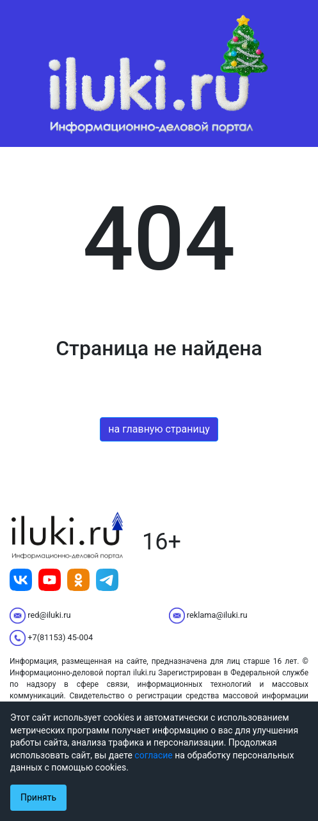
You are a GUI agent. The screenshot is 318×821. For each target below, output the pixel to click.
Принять (38, 797)
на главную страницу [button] (159, 429)
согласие (153, 755)
